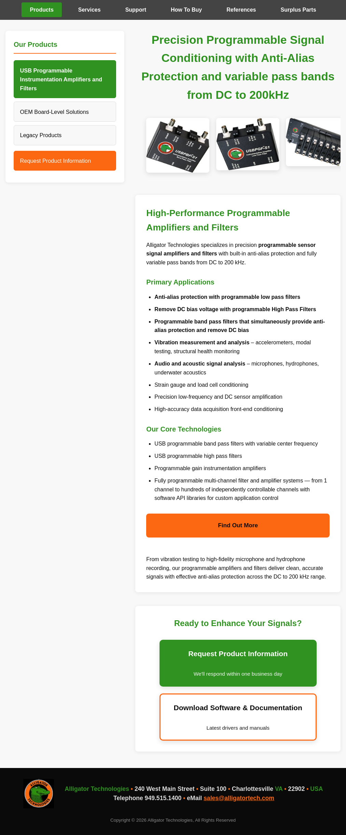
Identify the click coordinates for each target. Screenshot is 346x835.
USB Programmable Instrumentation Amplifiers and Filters (61, 79)
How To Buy (186, 10)
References (241, 10)
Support (135, 10)
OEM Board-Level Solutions (54, 112)
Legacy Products (41, 135)
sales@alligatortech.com (239, 798)
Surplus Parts (298, 10)
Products (41, 10)
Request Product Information (55, 161)
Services (89, 10)
